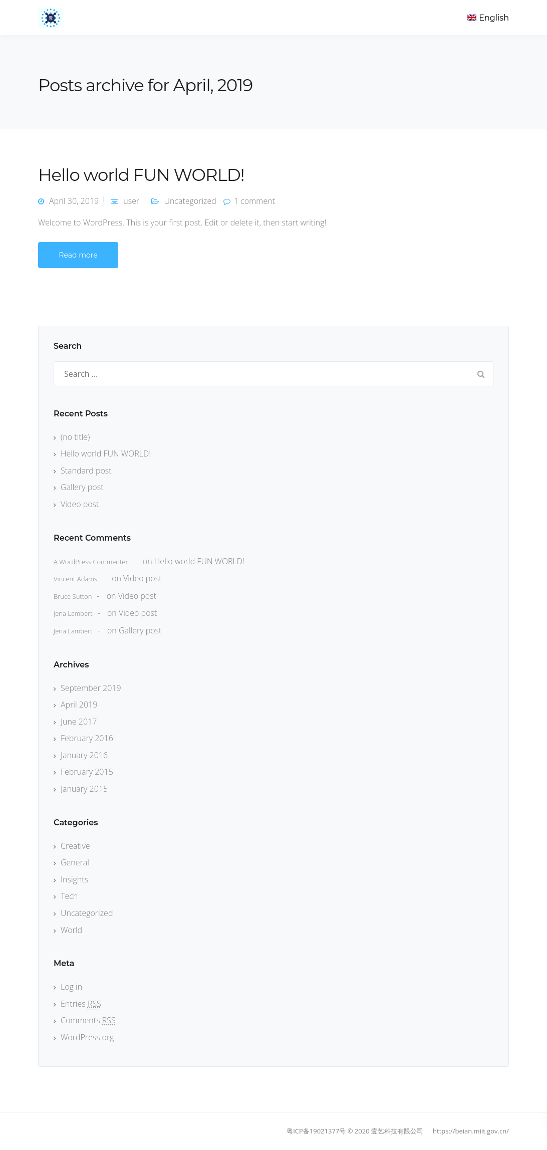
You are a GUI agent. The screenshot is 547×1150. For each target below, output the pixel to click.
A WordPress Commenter (91, 561)
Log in (71, 986)
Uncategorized (190, 200)
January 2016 (84, 755)
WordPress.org (87, 1037)
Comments (88, 1020)
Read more (78, 255)
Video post (80, 504)
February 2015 (87, 771)
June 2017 (79, 721)
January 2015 (84, 788)
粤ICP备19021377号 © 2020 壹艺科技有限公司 (355, 1130)
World (71, 930)
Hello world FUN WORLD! (141, 174)
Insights (74, 879)
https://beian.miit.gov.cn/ (471, 1130)
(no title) (75, 436)
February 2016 (87, 738)
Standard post (86, 470)
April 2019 (79, 704)
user (131, 200)
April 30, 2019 (74, 200)
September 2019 (91, 688)
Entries (81, 1003)
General (75, 862)
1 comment (254, 200)
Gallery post (82, 487)
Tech (69, 895)
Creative (75, 845)
